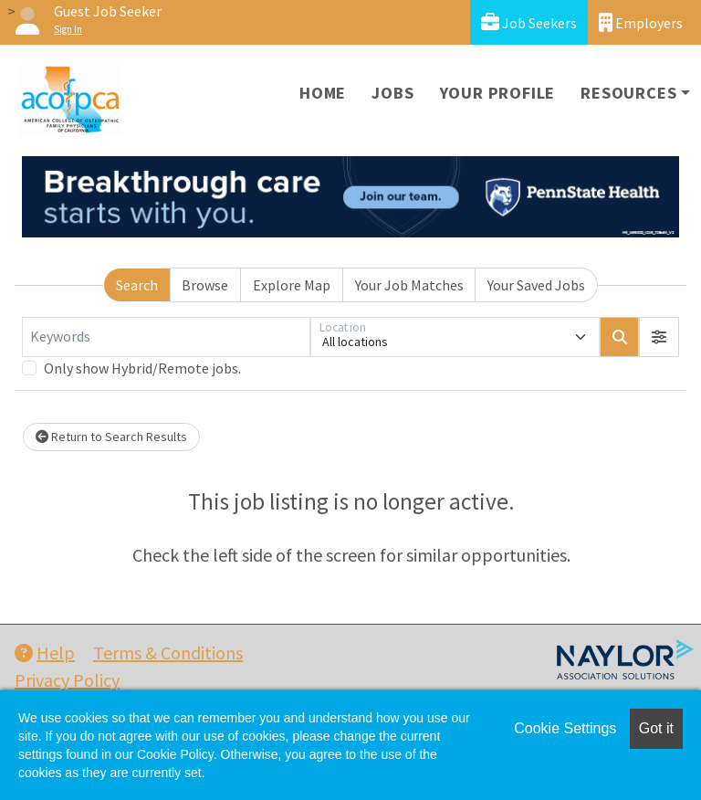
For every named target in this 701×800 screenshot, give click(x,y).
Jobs (392, 92)
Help (45, 652)
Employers (641, 22)
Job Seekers (529, 22)
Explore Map (291, 285)
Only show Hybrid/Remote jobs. (142, 368)
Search (137, 285)
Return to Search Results (111, 436)
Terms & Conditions (168, 652)
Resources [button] (628, 92)
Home (322, 92)
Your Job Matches (409, 285)
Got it (656, 728)
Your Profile (498, 92)
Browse (205, 285)
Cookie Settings (565, 728)
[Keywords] (166, 337)
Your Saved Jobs (536, 285)
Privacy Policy (67, 679)
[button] (659, 337)
